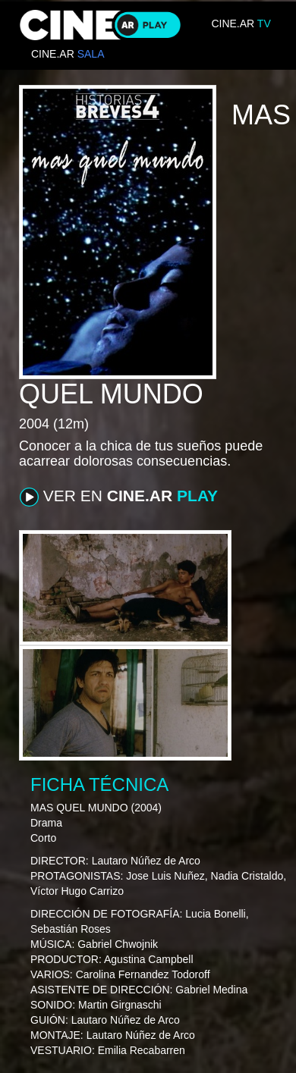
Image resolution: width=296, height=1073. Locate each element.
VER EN (119, 497)
